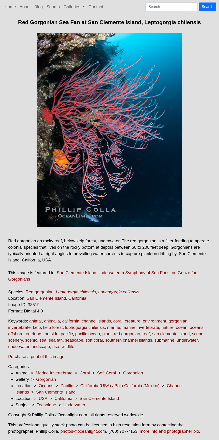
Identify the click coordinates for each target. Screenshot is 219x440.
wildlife (67, 346)
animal (35, 321)
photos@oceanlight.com (83, 431)
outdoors (34, 333)
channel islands (96, 321)
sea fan (56, 340)
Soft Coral (106, 373)
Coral (85, 373)
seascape (74, 340)
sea (43, 340)
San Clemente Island (46, 298)
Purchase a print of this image (36, 356)
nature (167, 327)
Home (10, 6)
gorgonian (177, 321)
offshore (15, 333)
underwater (187, 340)
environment (154, 321)
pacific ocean (87, 333)
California (77, 298)
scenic (31, 340)
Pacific (67, 385)
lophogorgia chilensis (85, 327)
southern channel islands (128, 340)
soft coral (94, 340)
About (25, 6)
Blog (38, 6)
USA (43, 398)
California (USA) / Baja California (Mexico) (120, 385)
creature (132, 321)
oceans (197, 327)
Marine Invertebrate (54, 373)
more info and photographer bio (169, 431)
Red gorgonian (39, 291)
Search (53, 6)
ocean (181, 327)
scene (198, 333)
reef (146, 333)
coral (117, 321)
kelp (37, 327)
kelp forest (53, 327)
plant (107, 333)
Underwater (74, 404)
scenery (15, 340)
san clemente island (171, 333)
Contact (96, 6)
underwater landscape (29, 346)
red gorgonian (127, 333)
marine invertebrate (140, 327)
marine (113, 327)
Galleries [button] (72, 6)
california (70, 321)
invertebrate (19, 327)
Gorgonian (133, 373)
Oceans (46, 385)
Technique (46, 404)
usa (55, 346)
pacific (67, 333)
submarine (164, 340)
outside (51, 333)
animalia (52, 321)
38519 (34, 304)
